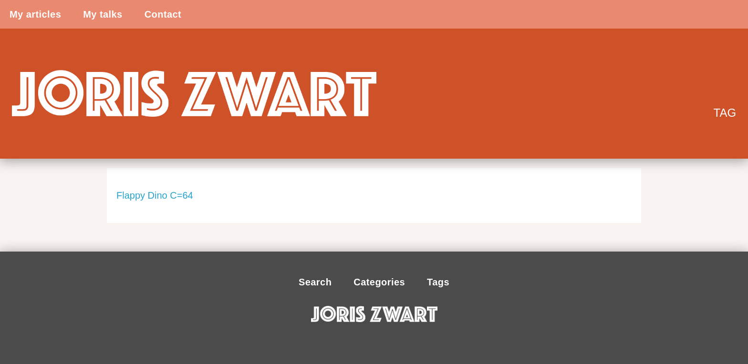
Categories (379, 282)
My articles (35, 14)
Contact (163, 14)
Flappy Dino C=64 (154, 195)
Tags (438, 282)
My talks (102, 14)
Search (315, 282)
